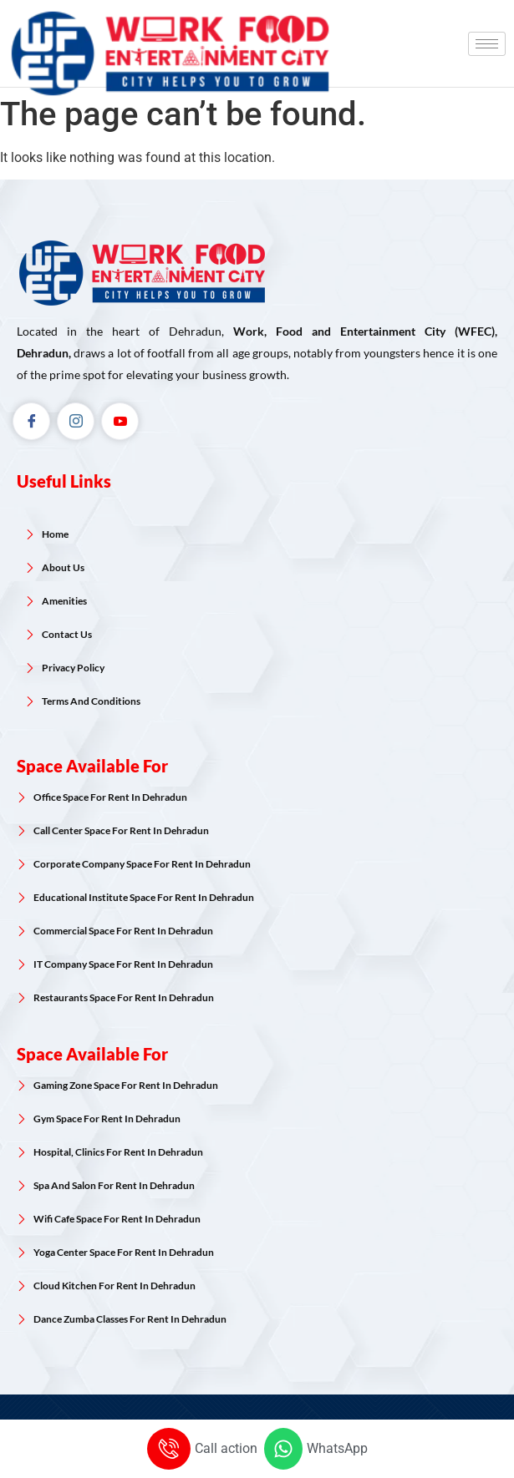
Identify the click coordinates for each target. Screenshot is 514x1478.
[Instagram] (75, 421)
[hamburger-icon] (487, 44)
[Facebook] (31, 421)
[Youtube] (120, 421)
